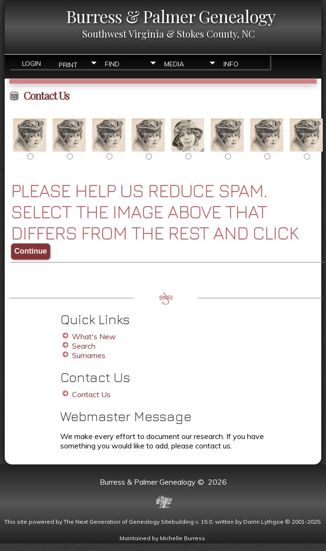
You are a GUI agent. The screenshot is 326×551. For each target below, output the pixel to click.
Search (83, 346)
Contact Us (91, 394)
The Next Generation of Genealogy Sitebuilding (129, 521)
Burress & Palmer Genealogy (170, 16)
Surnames (88, 355)
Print (68, 64)
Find (112, 64)
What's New (94, 336)
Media (174, 64)
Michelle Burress (182, 538)
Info (231, 64)
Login (31, 63)
